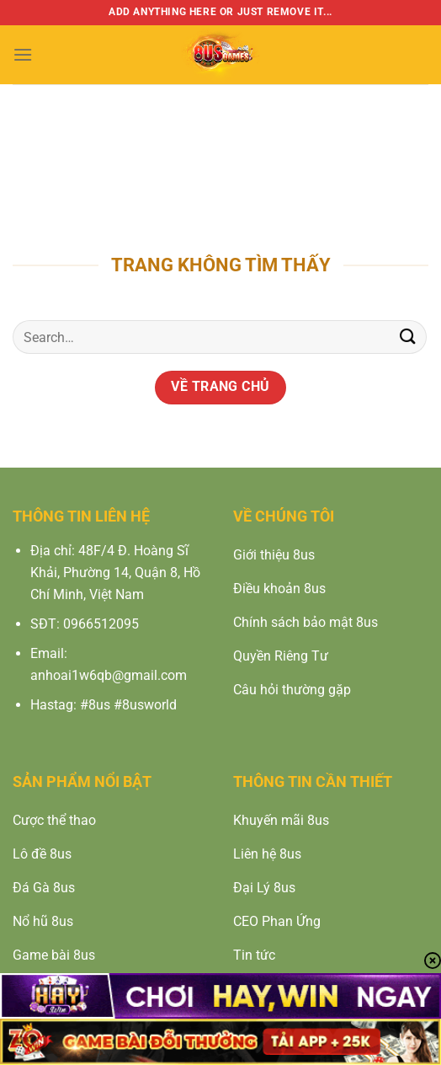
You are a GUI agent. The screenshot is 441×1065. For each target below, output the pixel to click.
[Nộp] (408, 337)
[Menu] (23, 54)
